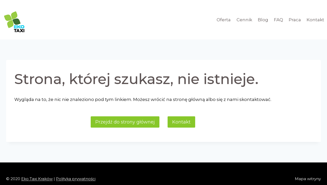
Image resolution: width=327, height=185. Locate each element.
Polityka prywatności (76, 178)
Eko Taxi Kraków (37, 178)
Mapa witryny (308, 178)
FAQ (278, 19)
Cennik (244, 19)
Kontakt (315, 19)
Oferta (224, 19)
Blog (263, 19)
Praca (295, 19)
